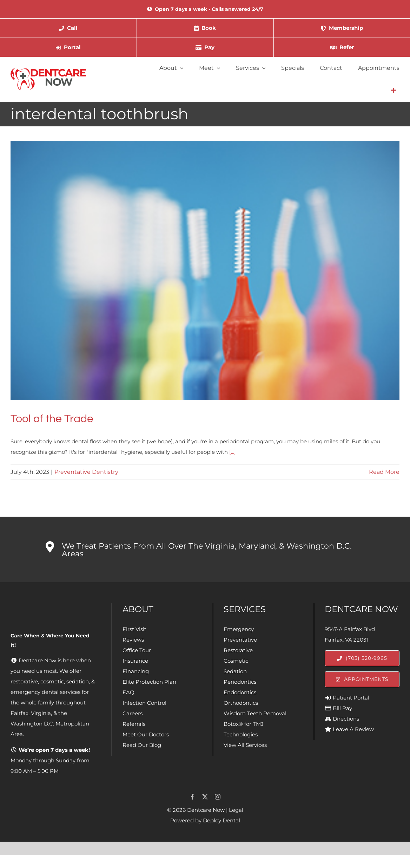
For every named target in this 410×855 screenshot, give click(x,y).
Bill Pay (342, 708)
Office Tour (137, 650)
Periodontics (240, 681)
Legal (236, 810)
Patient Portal (351, 697)
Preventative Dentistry (86, 472)
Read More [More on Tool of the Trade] (384, 472)
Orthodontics (241, 703)
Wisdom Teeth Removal (255, 713)
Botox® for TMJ (244, 724)
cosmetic (52, 681)
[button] (205, 550)
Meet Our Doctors (146, 734)
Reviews (133, 639)
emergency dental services (45, 692)
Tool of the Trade (52, 419)
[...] (232, 452)
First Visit (134, 629)
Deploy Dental (221, 820)
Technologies (241, 734)
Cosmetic (236, 660)
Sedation (235, 671)
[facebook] (192, 797)
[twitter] (205, 797)
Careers (133, 713)
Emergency (239, 629)
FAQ (128, 692)
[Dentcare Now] (49, 70)
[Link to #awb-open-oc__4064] (393, 90)
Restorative (238, 650)
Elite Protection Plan (149, 681)
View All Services (245, 745)
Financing (136, 671)
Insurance (135, 660)
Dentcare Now (206, 810)
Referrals (134, 724)
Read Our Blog (142, 745)
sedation (77, 681)
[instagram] (217, 797)
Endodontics (240, 692)
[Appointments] (362, 679)
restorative (24, 681)
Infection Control (144, 703)
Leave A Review (353, 729)
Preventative (240, 639)
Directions (346, 718)
